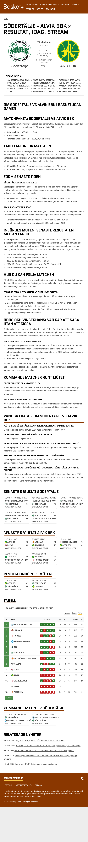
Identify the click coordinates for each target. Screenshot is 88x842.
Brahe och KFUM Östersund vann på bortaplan (36, 764)
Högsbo (17, 636)
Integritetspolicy (23, 785)
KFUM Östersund (22, 641)
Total (80, 613)
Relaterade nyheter (68, 92)
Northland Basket (23, 625)
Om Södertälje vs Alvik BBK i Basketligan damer (30, 80)
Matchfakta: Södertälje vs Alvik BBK (51, 80)
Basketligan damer (49, 4)
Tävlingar (50, 9)
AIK (15, 647)
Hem (6, 18)
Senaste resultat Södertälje (21, 89)
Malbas (17, 664)
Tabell (10, 92)
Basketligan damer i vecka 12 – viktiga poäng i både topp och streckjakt (48, 745)
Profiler (30, 9)
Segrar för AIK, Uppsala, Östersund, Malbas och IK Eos (40, 740)
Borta (74, 613)
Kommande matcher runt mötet (48, 86)
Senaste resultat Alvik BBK (46, 89)
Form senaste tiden (16, 83)
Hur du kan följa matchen (71, 83)
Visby (16, 686)
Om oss (38, 785)
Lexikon (75, 4)
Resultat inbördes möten (71, 89)
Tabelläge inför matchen (71, 80)
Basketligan (32, 4)
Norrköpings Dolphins (25, 658)
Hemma (67, 613)
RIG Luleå (18, 692)
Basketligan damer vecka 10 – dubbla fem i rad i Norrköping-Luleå (44, 750)
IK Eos (17, 670)
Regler (40, 9)
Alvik (16, 675)
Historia (65, 4)
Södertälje (19, 653)
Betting (8, 785)
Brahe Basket (20, 681)
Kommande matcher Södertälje (48, 92)
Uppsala (18, 630)
